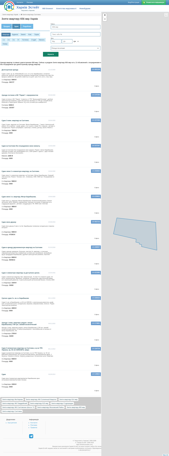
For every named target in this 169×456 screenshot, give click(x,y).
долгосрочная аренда (10, 70)
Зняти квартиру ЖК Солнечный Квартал (41, 399)
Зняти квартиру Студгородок (62, 403)
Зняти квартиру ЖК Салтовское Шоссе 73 (18, 407)
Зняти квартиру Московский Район (50, 407)
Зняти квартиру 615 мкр (39, 403)
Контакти (33, 423)
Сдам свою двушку (9, 222)
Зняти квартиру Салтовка (12, 411)
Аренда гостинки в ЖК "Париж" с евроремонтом (20, 95)
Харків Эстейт (28, 7)
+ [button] (105, 15)
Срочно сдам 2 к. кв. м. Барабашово (15, 298)
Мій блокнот (47, 8)
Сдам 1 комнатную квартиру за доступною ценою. (21, 273)
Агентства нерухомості (66, 8)
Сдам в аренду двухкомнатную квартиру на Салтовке (22, 247)
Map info (165, 455)
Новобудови (84, 8)
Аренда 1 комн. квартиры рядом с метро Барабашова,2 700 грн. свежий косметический (19, 323)
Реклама (33, 425)
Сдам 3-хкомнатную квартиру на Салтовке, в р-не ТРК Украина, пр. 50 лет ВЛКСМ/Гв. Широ (22, 349)
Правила (33, 427)
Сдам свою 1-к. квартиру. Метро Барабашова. (19, 197)
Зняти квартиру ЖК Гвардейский (14, 403)
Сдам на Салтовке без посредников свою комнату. (21, 146)
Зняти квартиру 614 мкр (68, 399)
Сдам (4, 374)
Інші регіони (12, 423)
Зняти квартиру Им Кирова (12, 399)
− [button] (105, 19)
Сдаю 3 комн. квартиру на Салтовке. (15, 120)
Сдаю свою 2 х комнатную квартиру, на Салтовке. (20, 171)
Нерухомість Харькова (27, 10)
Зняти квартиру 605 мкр (76, 407)
